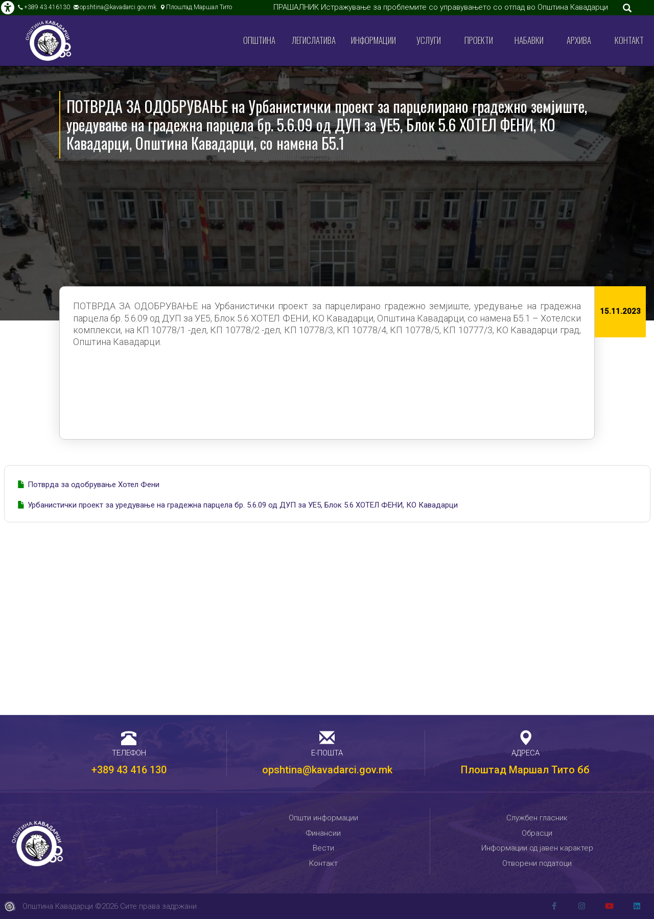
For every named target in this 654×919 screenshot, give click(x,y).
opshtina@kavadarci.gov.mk (118, 7)
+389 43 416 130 (129, 770)
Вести (323, 848)
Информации (373, 40)
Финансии (323, 833)
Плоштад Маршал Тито (199, 7)
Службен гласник (537, 817)
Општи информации (323, 817)
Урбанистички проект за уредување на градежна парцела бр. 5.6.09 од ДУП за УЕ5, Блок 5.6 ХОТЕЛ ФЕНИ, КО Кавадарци (243, 505)
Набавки (529, 40)
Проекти (478, 40)
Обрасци (537, 833)
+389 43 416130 (47, 7)
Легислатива (314, 40)
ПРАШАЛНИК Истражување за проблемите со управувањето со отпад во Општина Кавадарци (440, 7)
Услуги (428, 40)
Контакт (629, 40)
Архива (579, 40)
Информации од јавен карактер (537, 848)
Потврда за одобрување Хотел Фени (93, 484)
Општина (259, 40)
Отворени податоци (537, 863)
